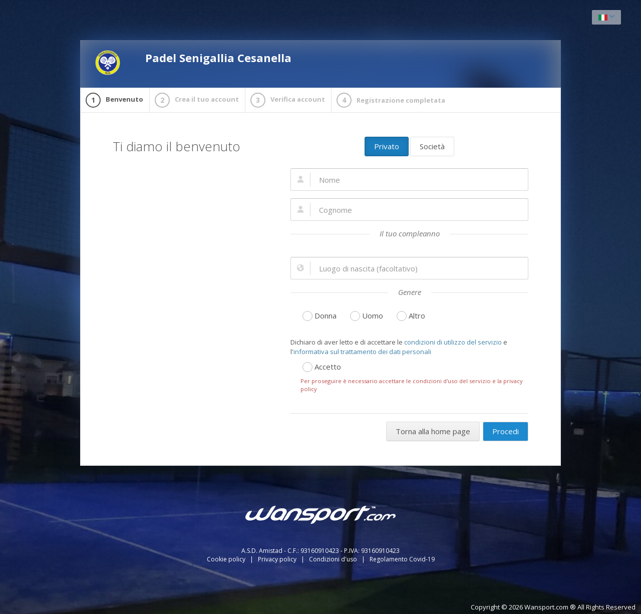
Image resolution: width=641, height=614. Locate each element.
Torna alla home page (433, 431)
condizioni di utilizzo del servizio (453, 342)
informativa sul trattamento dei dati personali (362, 351)
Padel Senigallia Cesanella (193, 62)
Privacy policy (278, 559)
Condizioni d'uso (334, 559)
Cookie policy (227, 559)
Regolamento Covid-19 (402, 559)
